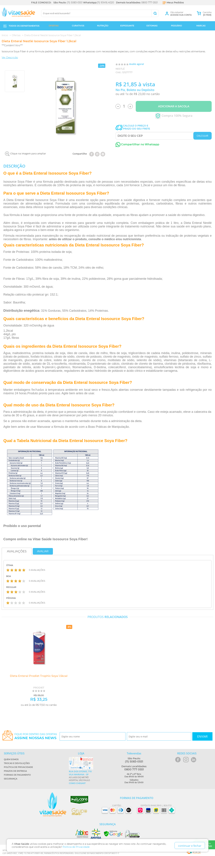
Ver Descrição (10, 57)
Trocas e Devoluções (17, 763)
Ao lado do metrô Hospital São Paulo (81, 777)
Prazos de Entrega (15, 771)
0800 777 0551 (149, 2)
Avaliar (43, 551)
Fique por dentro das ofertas (35, 736)
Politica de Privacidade (76, 846)
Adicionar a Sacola (173, 106)
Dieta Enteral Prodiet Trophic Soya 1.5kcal (38, 676)
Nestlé (120, 68)
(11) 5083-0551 (74, 2)
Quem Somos (11, 759)
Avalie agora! (136, 64)
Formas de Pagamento (17, 775)
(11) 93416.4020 (105, 2)
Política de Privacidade (18, 767)
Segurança (10, 778)
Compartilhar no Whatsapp (137, 144)
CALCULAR (202, 135)
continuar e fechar (189, 846)
